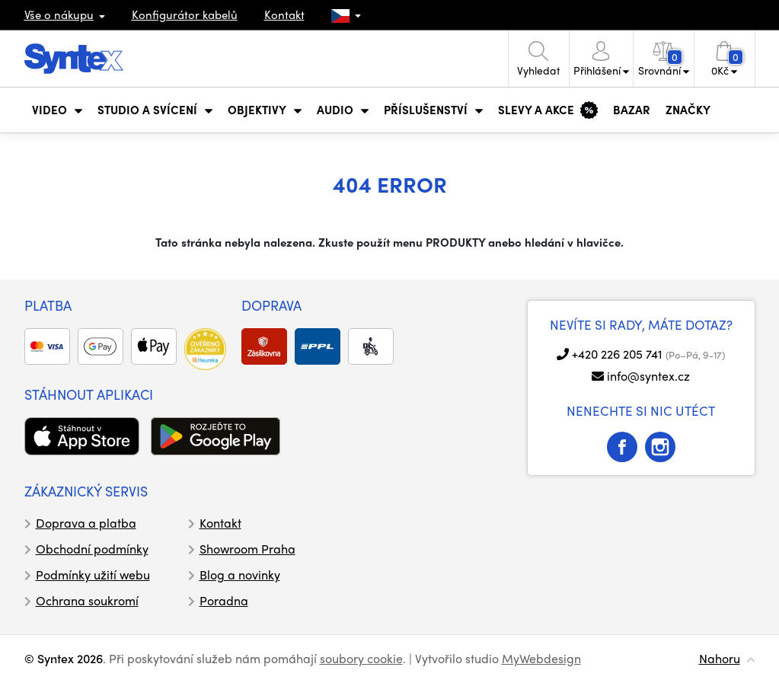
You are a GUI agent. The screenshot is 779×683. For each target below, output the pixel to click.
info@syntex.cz (648, 376)
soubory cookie (361, 658)
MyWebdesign (541, 658)
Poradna (224, 600)
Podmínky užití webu (93, 574)
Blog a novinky (240, 574)
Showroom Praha (247, 548)
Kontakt (284, 14)
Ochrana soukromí (87, 600)
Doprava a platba (86, 522)
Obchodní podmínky (92, 548)
